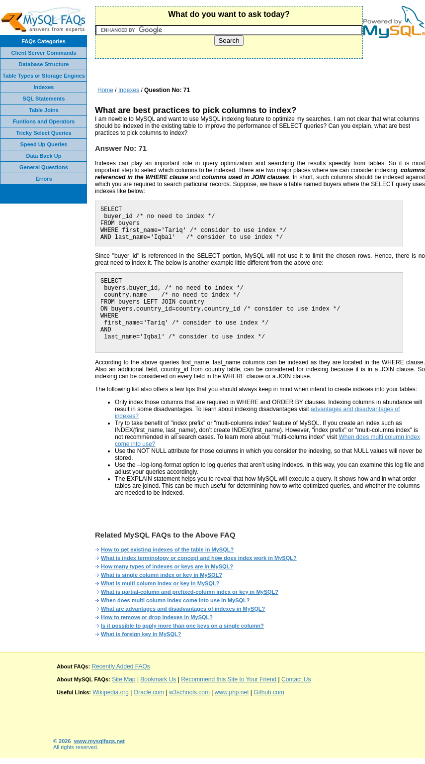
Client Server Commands (44, 53)
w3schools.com (189, 692)
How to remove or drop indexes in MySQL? (157, 617)
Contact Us (296, 679)
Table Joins (44, 110)
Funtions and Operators (44, 121)
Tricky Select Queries (43, 133)
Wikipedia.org (110, 692)
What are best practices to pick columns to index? (195, 110)
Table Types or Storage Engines (43, 76)
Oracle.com (149, 692)
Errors (43, 179)
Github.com (269, 692)
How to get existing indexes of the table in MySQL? (167, 549)
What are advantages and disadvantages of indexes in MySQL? (183, 609)
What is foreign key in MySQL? (141, 634)
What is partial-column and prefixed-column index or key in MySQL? (189, 592)
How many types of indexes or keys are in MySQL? (167, 566)
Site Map (123, 679)
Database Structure (44, 64)
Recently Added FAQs (120, 666)
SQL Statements (44, 99)
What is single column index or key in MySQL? (161, 575)
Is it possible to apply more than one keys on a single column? (182, 626)
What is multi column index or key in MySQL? (160, 583)
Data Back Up (44, 156)
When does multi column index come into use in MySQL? (175, 600)
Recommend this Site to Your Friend (228, 679)
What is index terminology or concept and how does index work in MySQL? (199, 558)
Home (105, 90)
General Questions (43, 167)
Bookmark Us (158, 679)
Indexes (44, 87)
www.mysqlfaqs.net (99, 741)
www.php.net (232, 692)
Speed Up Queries (44, 144)
